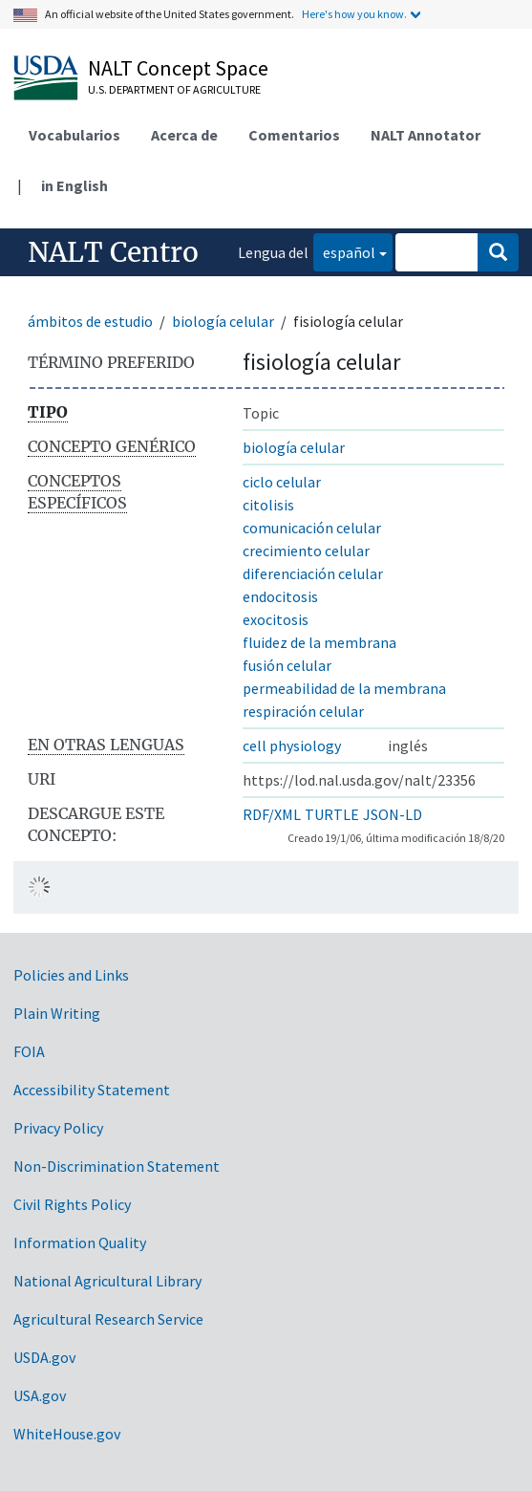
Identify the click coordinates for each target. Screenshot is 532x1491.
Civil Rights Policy (72, 1204)
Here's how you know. (354, 14)
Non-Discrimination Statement (116, 1166)
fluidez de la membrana (319, 642)
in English (74, 185)
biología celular (223, 321)
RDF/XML (272, 814)
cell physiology (292, 745)
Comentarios (294, 134)
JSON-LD (392, 814)
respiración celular (303, 711)
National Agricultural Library (107, 1280)
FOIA (29, 1051)
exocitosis (276, 619)
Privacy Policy (58, 1127)
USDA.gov (44, 1357)
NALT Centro (113, 252)
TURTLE (332, 814)
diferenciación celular (313, 573)
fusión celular (287, 665)
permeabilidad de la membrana (344, 688)
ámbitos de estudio (90, 321)
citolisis (268, 504)
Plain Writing (56, 1013)
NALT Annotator (425, 134)
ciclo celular (282, 481)
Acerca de (184, 134)
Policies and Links (71, 974)
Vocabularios (74, 134)
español (344, 251)
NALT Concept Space (178, 67)
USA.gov (39, 1395)
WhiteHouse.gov (66, 1433)
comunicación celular (312, 527)
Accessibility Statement (91, 1089)
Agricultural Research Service (108, 1319)
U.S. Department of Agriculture (174, 89)
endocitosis (280, 596)
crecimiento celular (306, 550)
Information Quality (79, 1242)
